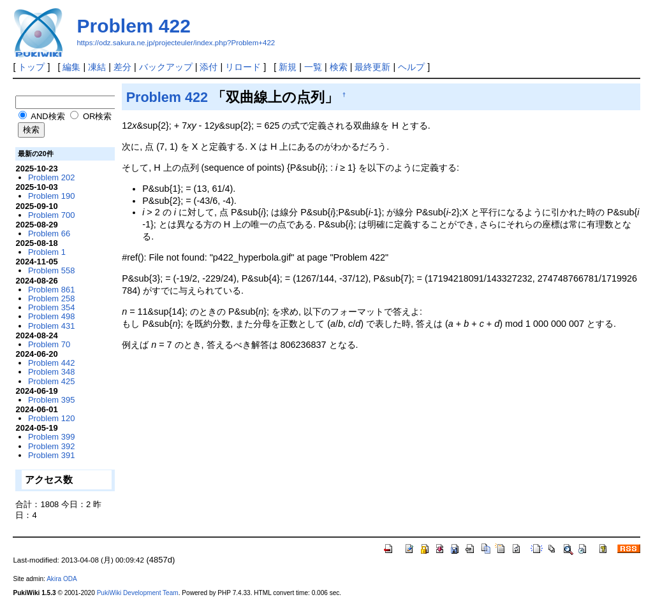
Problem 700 (51, 215)
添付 (208, 67)
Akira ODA (62, 578)
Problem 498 (51, 316)
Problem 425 (51, 381)
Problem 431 (51, 326)
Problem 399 (51, 437)
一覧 (313, 67)
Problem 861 (51, 289)
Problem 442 (51, 363)
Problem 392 (51, 446)
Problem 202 (51, 177)
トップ (31, 67)
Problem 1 (47, 252)
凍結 (97, 67)
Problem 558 (51, 270)
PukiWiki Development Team (138, 592)
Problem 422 (133, 25)
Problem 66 (49, 233)
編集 (71, 67)
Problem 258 (51, 298)
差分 (122, 67)
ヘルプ (411, 67)
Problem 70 (49, 344)
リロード (243, 67)
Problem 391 (51, 455)
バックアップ (166, 67)
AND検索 (41, 116)
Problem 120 (51, 418)
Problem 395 (51, 400)
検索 (339, 67)
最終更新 (372, 67)
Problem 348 (51, 372)
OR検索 (91, 116)
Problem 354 (51, 307)
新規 (288, 67)
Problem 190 (51, 196)
